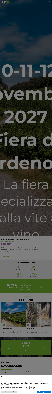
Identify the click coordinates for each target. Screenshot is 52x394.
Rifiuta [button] (40, 391)
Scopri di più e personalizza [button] (9, 391)
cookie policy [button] (13, 384)
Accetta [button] (47, 391)
